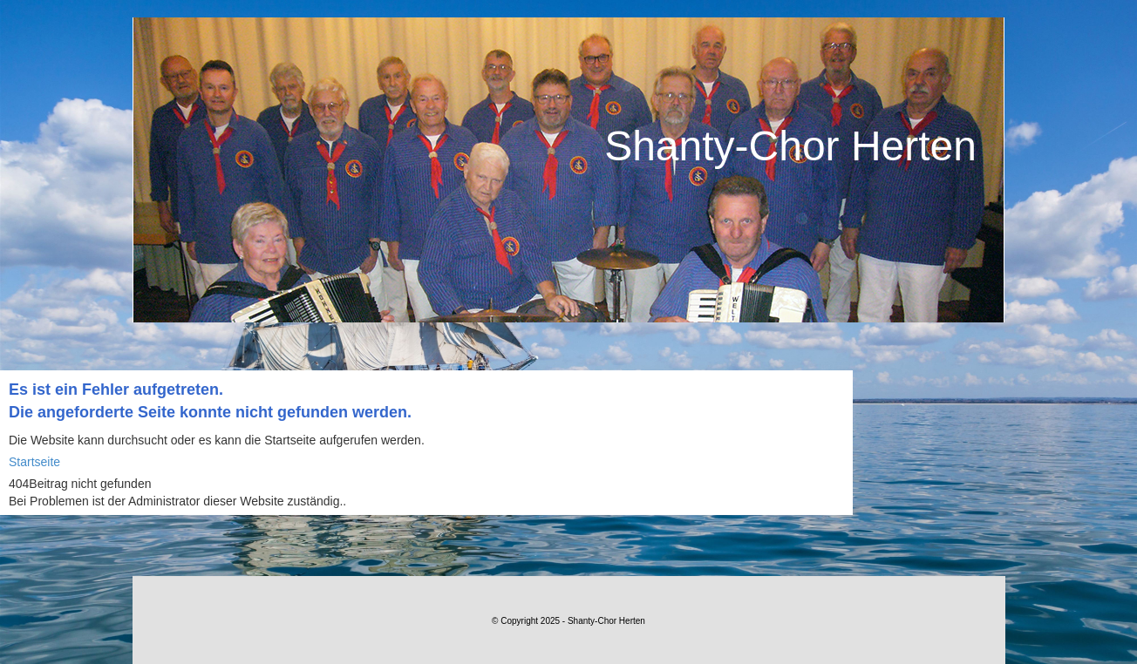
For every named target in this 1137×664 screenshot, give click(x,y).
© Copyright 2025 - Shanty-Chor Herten (568, 621)
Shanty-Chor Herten (790, 146)
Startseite (34, 462)
